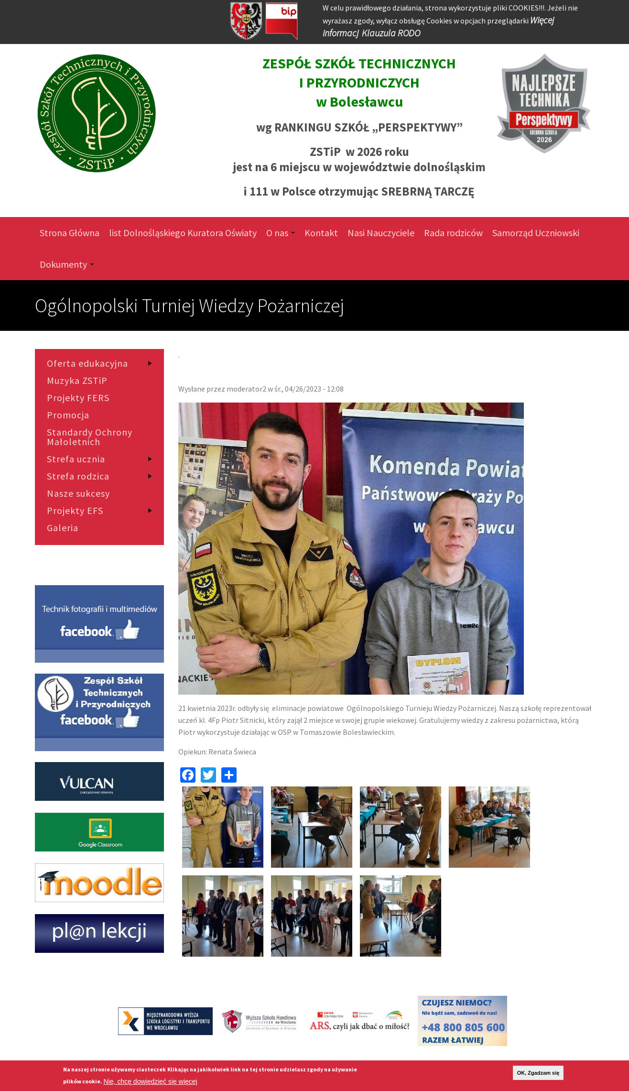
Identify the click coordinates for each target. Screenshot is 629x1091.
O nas (280, 233)
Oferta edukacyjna (87, 363)
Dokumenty (67, 264)
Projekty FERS (78, 398)
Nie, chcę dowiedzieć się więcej (150, 1081)
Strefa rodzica (78, 476)
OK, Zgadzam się (538, 1073)
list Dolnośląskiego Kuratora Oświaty (183, 233)
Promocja (68, 415)
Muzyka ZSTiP (77, 380)
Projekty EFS (75, 510)
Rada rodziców (453, 233)
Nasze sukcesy (78, 493)
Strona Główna (69, 233)
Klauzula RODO (391, 33)
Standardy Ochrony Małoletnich (89, 437)
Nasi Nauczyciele (380, 233)
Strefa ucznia (76, 459)
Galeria (62, 528)
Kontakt (321, 233)
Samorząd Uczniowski (535, 233)
